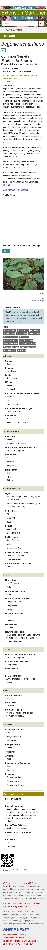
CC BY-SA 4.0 (39, 298)
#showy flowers (9, 330)
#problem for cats (26, 340)
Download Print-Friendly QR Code (16, 870)
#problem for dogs (11, 344)
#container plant (10, 350)
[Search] (20, 23)
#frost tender (22, 334)
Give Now (28, 944)
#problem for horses (11, 347)
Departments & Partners (13, 938)
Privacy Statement (19, 906)
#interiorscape (34, 334)
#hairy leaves (24, 337)
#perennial (22, 350)
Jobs (22, 935)
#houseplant (35, 330)
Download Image (38, 301)
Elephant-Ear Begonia (17, 61)
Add (6, 251)
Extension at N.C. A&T (12, 944)
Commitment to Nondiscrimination (25, 903)
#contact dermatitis (28, 347)
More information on (15, 190)
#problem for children (28, 344)
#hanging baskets (10, 337)
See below (7, 81)
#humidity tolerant (10, 340)
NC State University (11, 883)
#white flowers (9, 334)
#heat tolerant (23, 330)
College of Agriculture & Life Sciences (19, 941)
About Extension (10, 935)
